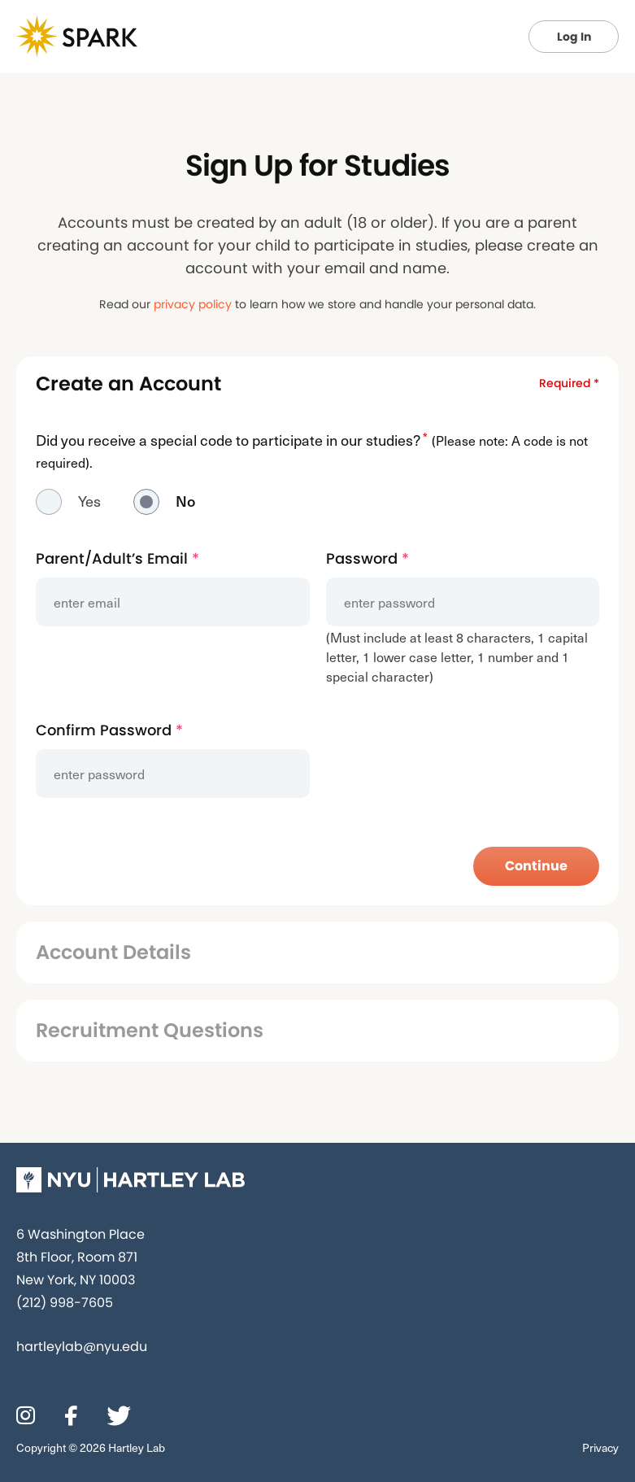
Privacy (600, 1447)
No (185, 501)
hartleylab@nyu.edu (81, 1346)
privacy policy (193, 304)
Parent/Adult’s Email (117, 558)
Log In (574, 36)
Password (367, 558)
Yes (89, 500)
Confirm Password (109, 730)
